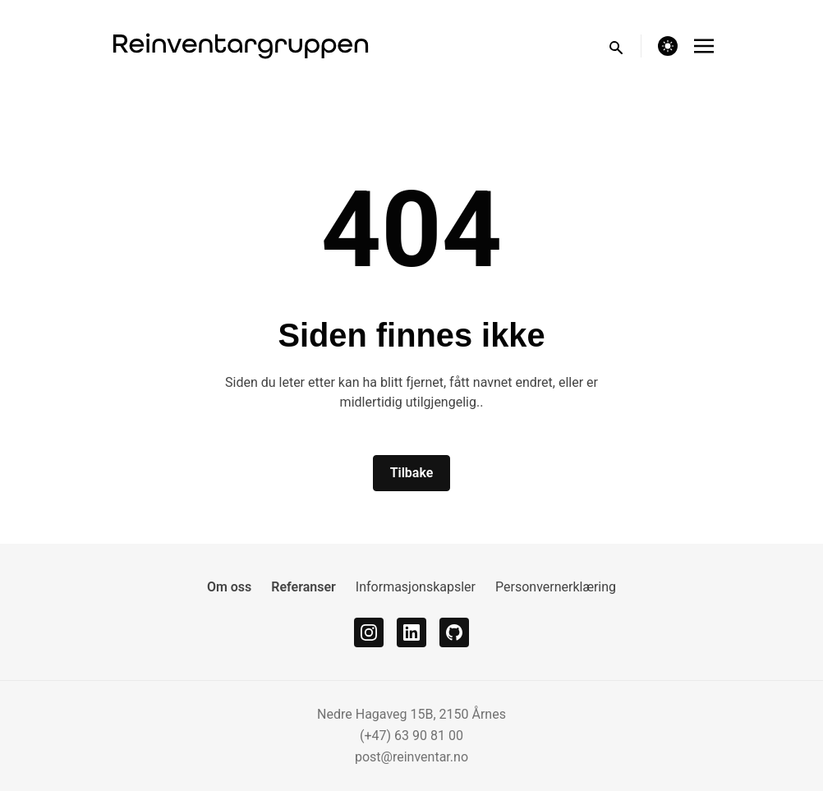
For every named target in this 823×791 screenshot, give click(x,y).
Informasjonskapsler (416, 587)
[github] (454, 632)
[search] (624, 45)
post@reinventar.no (411, 757)
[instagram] (369, 632)
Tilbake (412, 473)
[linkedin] (411, 632)
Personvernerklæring (555, 587)
